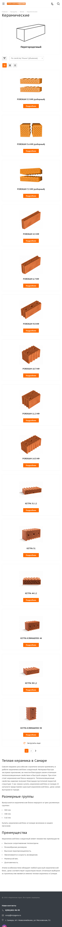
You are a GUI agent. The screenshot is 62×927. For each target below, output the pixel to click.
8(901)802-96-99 (12, 910)
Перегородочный (31, 47)
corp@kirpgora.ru (13, 915)
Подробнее (31, 106)
